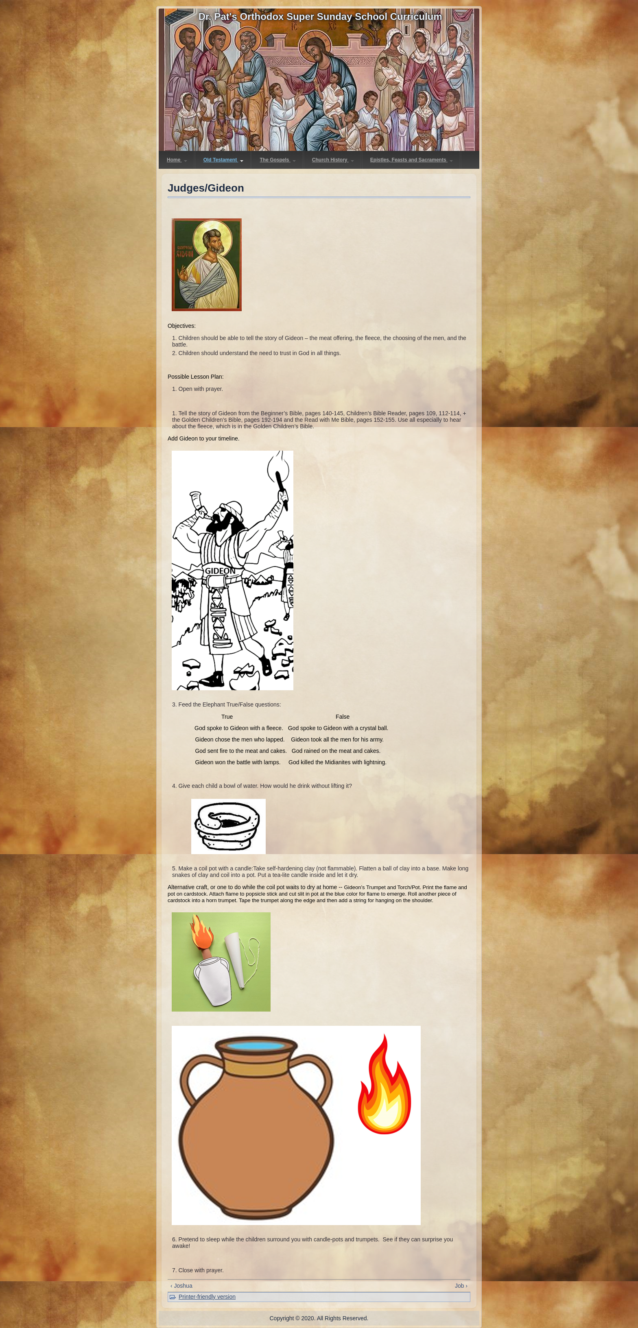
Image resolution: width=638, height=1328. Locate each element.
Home (177, 160)
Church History (333, 160)
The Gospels (277, 160)
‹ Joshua (181, 1285)
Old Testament (223, 160)
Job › (461, 1285)
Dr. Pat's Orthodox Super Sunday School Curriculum (320, 16)
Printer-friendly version (207, 1296)
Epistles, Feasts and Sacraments (411, 160)
